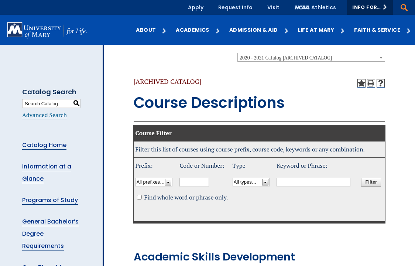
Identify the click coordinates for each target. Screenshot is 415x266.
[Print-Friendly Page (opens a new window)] (371, 83)
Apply (195, 7)
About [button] (151, 30)
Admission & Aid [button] (259, 30)
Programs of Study (50, 200)
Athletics (323, 7)
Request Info (235, 7)
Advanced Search (44, 115)
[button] (370, 7)
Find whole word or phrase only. (186, 197)
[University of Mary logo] (47, 30)
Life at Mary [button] (322, 30)
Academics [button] (198, 30)
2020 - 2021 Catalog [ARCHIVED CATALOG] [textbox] (286, 57)
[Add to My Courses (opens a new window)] (361, 83)
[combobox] (311, 57)
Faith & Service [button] (382, 30)
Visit (273, 7)
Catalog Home (44, 145)
